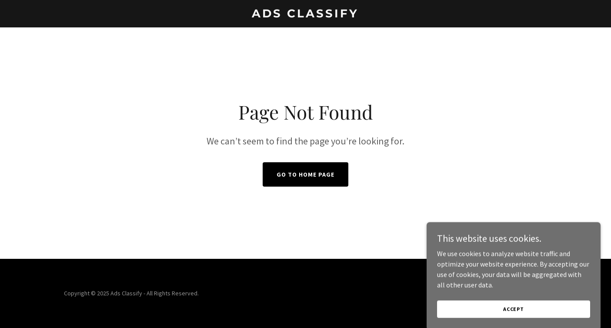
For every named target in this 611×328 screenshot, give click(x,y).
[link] (305, 14)
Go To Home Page (305, 174)
